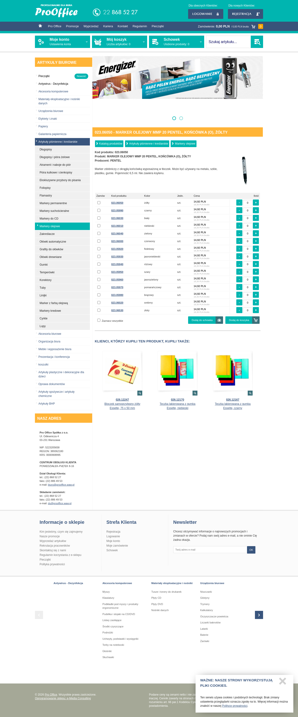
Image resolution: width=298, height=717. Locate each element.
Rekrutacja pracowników (55, 545)
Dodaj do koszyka (239, 320)
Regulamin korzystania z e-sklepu (60, 555)
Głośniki (107, 651)
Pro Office (54, 26)
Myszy (106, 591)
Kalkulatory (206, 610)
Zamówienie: (230, 26)
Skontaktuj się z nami (53, 550)
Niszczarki (206, 591)
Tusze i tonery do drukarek (166, 591)
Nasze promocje (50, 536)
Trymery (205, 604)
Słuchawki (108, 657)
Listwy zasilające (112, 620)
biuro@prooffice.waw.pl (61, 484)
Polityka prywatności (52, 564)
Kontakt (123, 26)
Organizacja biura (49, 341)
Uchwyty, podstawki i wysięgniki (120, 638)
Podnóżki (107, 632)
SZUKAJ (257, 42)
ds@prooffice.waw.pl (59, 503)
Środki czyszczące (112, 626)
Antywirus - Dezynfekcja (68, 583)
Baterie (204, 634)
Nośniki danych (160, 610)
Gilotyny (205, 597)
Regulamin (139, 26)
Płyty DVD (157, 604)
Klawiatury (108, 597)
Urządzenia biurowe (50, 111)
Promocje (72, 26)
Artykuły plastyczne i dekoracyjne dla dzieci (61, 374)
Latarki (204, 628)
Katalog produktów (110, 143)
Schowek (112, 550)
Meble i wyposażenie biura (54, 349)
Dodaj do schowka (202, 320)
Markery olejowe (185, 143)
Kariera (108, 26)
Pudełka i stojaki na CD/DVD (118, 614)
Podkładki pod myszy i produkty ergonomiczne (120, 606)
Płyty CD (156, 597)
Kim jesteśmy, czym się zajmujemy (61, 531)
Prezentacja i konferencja (54, 356)
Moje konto (113, 541)
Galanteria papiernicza (52, 134)
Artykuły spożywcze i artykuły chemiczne (56, 394)
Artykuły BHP (46, 403)
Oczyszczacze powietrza (214, 616)
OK (251, 549)
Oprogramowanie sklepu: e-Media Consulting (63, 698)
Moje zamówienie (117, 545)
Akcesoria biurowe (49, 333)
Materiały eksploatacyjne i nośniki (172, 583)
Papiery (43, 126)
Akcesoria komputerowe (53, 91)
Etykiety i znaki (47, 118)
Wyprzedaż (90, 26)
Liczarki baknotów (210, 622)
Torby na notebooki (113, 644)
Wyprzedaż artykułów (53, 541)
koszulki (43, 364)
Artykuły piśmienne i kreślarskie (148, 143)
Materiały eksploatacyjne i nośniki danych (59, 101)
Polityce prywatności (234, 708)
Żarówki (204, 641)
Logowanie (205, 14)
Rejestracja (245, 14)
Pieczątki (158, 26)
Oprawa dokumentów (51, 384)
